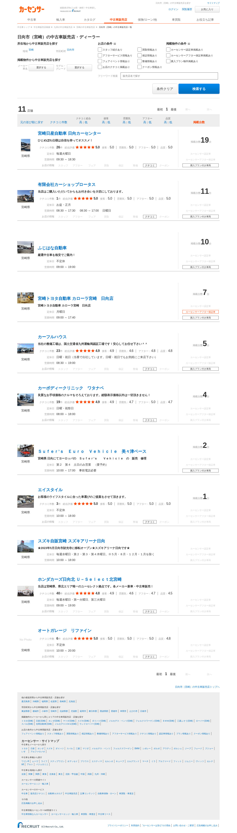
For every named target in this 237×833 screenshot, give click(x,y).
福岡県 (45, 701)
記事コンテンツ (87, 793)
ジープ (188, 748)
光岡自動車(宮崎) (44, 724)
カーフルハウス (52, 337)
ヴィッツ (200, 761)
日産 (33, 748)
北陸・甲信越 (71, 774)
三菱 (78, 748)
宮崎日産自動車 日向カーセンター (69, 133)
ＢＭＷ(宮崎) (168, 721)
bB (22, 764)
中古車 (24, 793)
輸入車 (60, 19)
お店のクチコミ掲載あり (114, 67)
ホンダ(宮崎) (54, 721)
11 (205, 191)
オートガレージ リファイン (64, 630)
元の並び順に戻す (31, 122)
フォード (198, 748)
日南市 (143, 711)
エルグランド (133, 761)
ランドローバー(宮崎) (89, 724)
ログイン (173, 9)
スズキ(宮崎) (83, 721)
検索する (199, 89)
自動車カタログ (55, 793)
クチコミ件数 (58, 122)
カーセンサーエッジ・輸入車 (34, 784)
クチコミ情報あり (148, 733)
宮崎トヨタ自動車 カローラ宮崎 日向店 (75, 298)
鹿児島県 (25, 701)
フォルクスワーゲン (122, 748)
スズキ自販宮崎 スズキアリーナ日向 (71, 541)
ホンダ (41, 748)
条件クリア (165, 89)
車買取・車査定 (126, 793)
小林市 (45, 711)
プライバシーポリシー (118, 825)
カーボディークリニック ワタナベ (71, 388)
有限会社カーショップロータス (67, 184)
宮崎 (31, 50)
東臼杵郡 (93, 711)
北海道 (72, 701)
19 (205, 140)
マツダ (86, 748)
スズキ (49, 748)
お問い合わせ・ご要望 (183, 825)
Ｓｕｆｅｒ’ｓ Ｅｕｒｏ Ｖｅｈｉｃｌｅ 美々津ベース (92, 451)
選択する (41, 67)
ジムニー (189, 761)
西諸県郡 (104, 711)
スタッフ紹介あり (110, 49)
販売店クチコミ (38, 793)
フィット (177, 761)
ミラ (153, 761)
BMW (137, 748)
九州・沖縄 (100, 774)
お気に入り (207, 9)
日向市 (70, 50)
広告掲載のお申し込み (31, 803)
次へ (209, 109)
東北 (60, 774)
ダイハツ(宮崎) (99, 721)
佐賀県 (54, 701)
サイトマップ (213, 3)
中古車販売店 (118, 19)
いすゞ (24, 751)
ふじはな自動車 (52, 248)
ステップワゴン (57, 761)
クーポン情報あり (149, 67)
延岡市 (83, 711)
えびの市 (133, 711)
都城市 (36, 711)
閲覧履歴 (187, 9)
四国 (90, 774)
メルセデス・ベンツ (101, 748)
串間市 (123, 711)
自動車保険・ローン (107, 793)
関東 (30, 774)
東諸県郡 (25, 711)
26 (58, 147)
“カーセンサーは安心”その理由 (156, 825)
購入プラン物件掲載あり (182, 61)
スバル (70, 748)
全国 (23, 774)
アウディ (167, 748)
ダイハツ (60, 748)
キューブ (120, 761)
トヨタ (24, 748)
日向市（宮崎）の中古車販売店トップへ (197, 686)
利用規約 (135, 825)
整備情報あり (147, 61)
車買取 (176, 19)
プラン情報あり (183, 733)
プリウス (85, 761)
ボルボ (157, 748)
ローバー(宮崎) (203, 721)
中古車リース (104, 814)
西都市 (114, 711)
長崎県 (63, 701)
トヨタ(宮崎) (27, 721)
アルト (30, 764)
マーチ (145, 761)
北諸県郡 (64, 711)
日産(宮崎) (41, 721)
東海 (44, 774)
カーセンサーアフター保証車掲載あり (189, 55)
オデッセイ (72, 761)
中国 (83, 774)
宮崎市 (54, 711)
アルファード (164, 761)
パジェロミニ (42, 764)
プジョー (209, 748)
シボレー (146, 748)
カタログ (89, 19)
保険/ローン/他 (147, 19)
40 (58, 593)
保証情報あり (147, 55)
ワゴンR (25, 761)
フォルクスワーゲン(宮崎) (148, 721)
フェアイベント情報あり (114, 61)
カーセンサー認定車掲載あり (184, 49)
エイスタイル (50, 489)
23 (58, 351)
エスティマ (97, 761)
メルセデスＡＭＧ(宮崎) (66, 724)
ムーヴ (35, 761)
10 (205, 242)
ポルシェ (178, 748)
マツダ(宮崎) (69, 721)
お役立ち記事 (205, 19)
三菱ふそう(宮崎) (185, 721)
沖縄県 (36, 701)
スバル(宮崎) (27, 724)
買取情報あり (147, 49)
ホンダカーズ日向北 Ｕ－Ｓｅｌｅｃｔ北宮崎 (80, 579)
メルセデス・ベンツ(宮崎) (121, 721)
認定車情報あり (166, 733)
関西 (38, 774)
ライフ (44, 761)
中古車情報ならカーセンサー (34, 814)
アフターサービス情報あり (115, 55)
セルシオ (109, 761)
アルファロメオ (38, 751)
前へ (187, 109)
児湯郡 (74, 711)
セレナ (210, 761)
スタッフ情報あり (55, 733)
